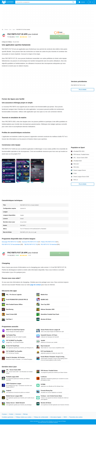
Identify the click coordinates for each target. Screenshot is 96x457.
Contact (11, 414)
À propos (4, 414)
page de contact (35, 285)
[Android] (6, 29)
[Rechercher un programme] (73, 2)
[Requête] (45, 2)
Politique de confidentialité (41, 417)
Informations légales (55, 417)
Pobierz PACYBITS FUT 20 (48, 241)
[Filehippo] (7, 2)
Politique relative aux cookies (23, 417)
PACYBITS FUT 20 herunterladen (11, 244)
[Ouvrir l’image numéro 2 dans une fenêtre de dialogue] (37, 171)
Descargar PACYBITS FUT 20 (10, 241)
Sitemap (25, 414)
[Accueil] (2, 29)
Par (11, 36)
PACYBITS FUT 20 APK (22, 34)
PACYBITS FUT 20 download (49, 244)
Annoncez (18, 414)
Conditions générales (7, 417)
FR (91, 2)
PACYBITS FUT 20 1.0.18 (78, 85)
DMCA (65, 417)
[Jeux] (10, 29)
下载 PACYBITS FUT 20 (30, 244)
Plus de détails (82, 89)
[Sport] (14, 29)
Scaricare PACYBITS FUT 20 (30, 241)
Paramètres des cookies (76, 417)
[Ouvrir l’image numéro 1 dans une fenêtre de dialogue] (23, 171)
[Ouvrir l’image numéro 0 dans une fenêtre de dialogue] (8, 171)
